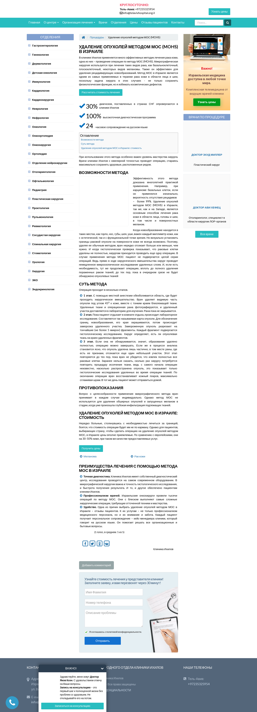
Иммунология (41, 81)
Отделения (118, 22)
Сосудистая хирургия (46, 235)
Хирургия (38, 271)
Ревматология (41, 226)
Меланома (90, 456)
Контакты (177, 22)
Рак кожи (139, 456)
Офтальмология (43, 181)
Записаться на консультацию (72, 705)
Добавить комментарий (96, 565)
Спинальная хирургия (46, 244)
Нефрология (40, 117)
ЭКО (35, 280)
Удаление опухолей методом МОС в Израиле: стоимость (111, 148)
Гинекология (40, 54)
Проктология (40, 208)
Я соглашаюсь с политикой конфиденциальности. (115, 632)
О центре (51, 22)
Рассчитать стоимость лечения (101, 92)
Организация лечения (78, 22)
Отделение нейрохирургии (49, 162)
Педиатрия (39, 189)
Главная (34, 22)
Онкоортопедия (42, 135)
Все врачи (206, 234)
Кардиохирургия (43, 99)
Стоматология (41, 253)
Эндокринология (43, 289)
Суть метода (87, 143)
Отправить (103, 640)
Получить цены (91, 448)
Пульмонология (42, 216)
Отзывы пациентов (154, 22)
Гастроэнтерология (45, 45)
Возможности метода (92, 139)
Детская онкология (44, 72)
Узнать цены (219, 11)
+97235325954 (145, 9)
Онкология (39, 126)
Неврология (40, 108)
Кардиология (40, 90)
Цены (134, 22)
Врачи (103, 22)
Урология (38, 262)
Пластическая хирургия (47, 198)
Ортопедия (39, 153)
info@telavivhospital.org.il (139, 12)
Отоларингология (43, 171)
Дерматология (41, 63)
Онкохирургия (41, 144)
